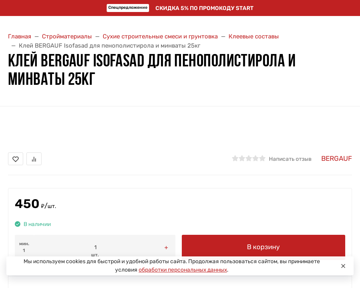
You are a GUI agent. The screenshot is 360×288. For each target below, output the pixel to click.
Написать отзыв (290, 159)
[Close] (343, 266)
